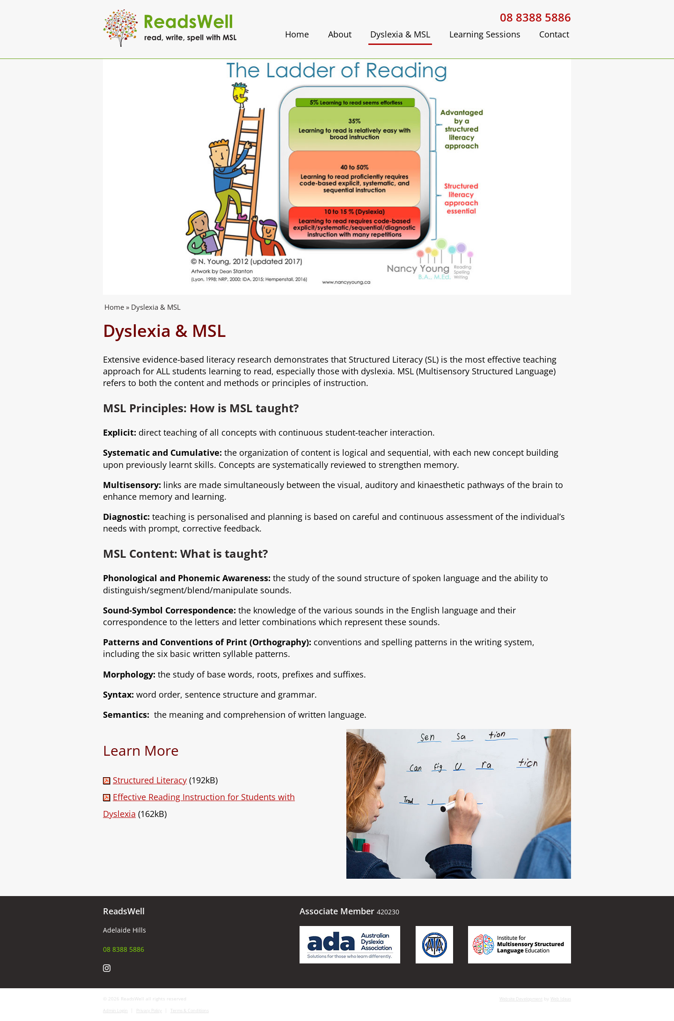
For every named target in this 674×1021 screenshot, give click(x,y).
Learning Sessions (484, 34)
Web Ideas (560, 999)
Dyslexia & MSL (400, 34)
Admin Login (115, 1010)
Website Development (520, 999)
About (340, 34)
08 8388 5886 (535, 17)
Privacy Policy (149, 1010)
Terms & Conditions (189, 1010)
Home (297, 34)
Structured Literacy (150, 780)
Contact (554, 34)
